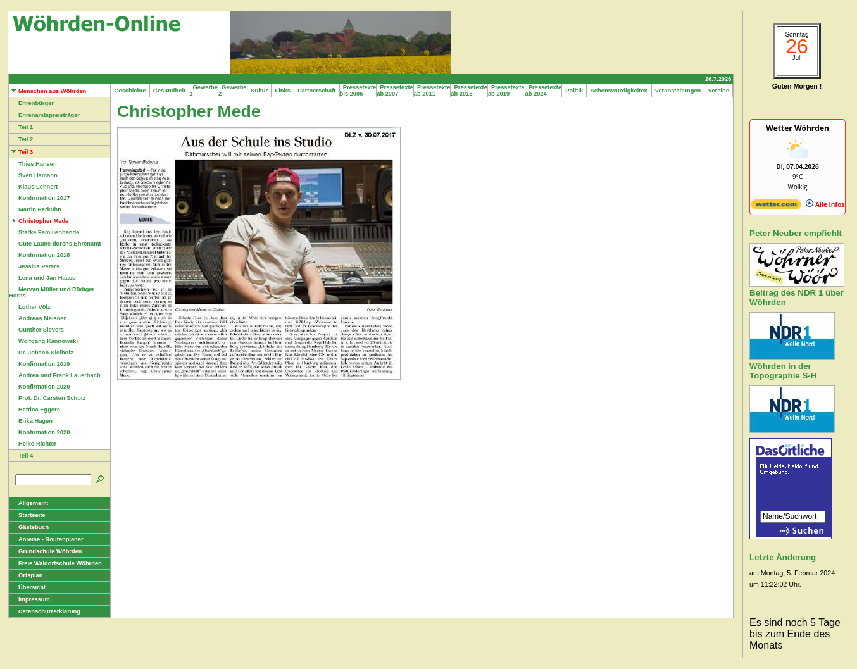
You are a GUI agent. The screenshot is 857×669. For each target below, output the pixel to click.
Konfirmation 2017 (39, 198)
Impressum (29, 599)
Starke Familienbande (44, 232)
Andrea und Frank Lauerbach (55, 375)
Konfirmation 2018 (39, 255)
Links (283, 90)
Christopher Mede (38, 221)
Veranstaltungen (678, 90)
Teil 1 (21, 127)
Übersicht (27, 587)
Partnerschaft (316, 90)
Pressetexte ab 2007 (395, 90)
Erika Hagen (31, 421)
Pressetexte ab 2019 (506, 90)
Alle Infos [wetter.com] (825, 204)
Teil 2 (21, 139)
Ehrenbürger (31, 103)
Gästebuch (29, 527)
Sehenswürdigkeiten (619, 90)
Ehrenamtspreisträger (44, 115)
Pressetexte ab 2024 (543, 90)
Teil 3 (21, 152)
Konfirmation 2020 (39, 387)
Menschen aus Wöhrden (47, 91)
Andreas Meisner (37, 318)
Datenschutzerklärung (44, 611)
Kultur (259, 90)
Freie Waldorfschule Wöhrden (55, 563)
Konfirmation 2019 (39, 364)
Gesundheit (169, 90)
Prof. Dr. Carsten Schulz (47, 398)
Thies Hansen (33, 164)
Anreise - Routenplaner (46, 539)
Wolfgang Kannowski (43, 341)
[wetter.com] (776, 207)
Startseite (27, 515)
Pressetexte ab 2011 (432, 90)
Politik (574, 90)
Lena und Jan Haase (42, 278)
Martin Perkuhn (35, 209)
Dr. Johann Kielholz (41, 352)
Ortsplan (25, 575)
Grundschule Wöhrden (45, 551)
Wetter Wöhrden (797, 128)
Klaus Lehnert (33, 187)
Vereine (718, 90)
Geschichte (130, 90)
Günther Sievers (36, 330)
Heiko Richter (32, 444)
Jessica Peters (34, 266)
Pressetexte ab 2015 (469, 90)
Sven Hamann (33, 175)
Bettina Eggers (34, 409)
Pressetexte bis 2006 (358, 90)
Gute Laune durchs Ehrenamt (55, 244)
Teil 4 (21, 456)
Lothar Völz (30, 307)
